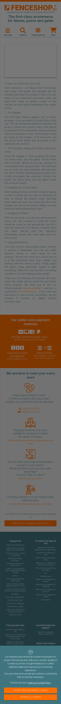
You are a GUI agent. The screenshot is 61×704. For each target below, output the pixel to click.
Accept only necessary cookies (30, 690)
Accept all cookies (30, 697)
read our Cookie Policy (39, 682)
